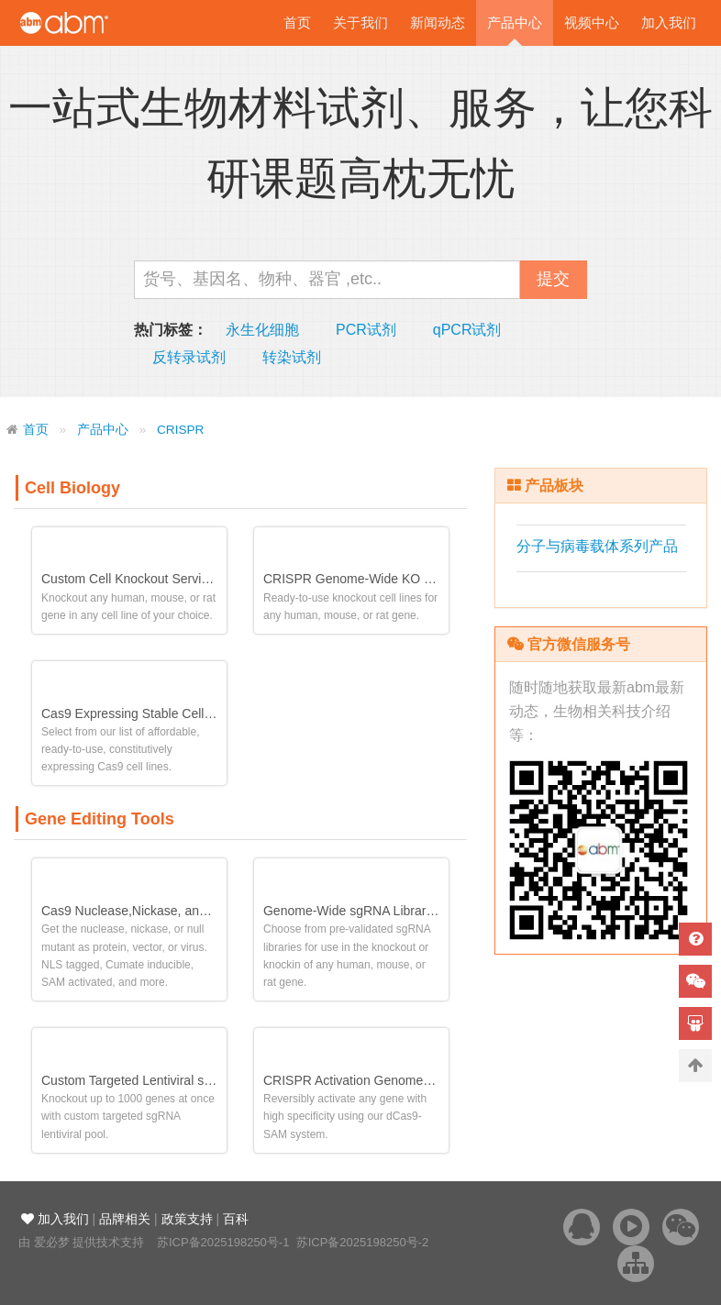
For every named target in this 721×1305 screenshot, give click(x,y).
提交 (553, 279)
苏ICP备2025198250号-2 (362, 1242)
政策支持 (187, 1218)
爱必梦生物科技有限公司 (89, 23)
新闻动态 (437, 22)
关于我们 (360, 22)
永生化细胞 (262, 329)
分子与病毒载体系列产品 (597, 546)
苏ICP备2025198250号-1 (223, 1242)
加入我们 (668, 22)
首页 (297, 22)
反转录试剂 (189, 357)
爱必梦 (52, 1242)
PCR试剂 (366, 329)
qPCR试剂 (467, 329)
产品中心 (514, 22)
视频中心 (591, 22)
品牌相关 (124, 1218)
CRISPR (180, 430)
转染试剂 (291, 357)
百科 (236, 1218)
